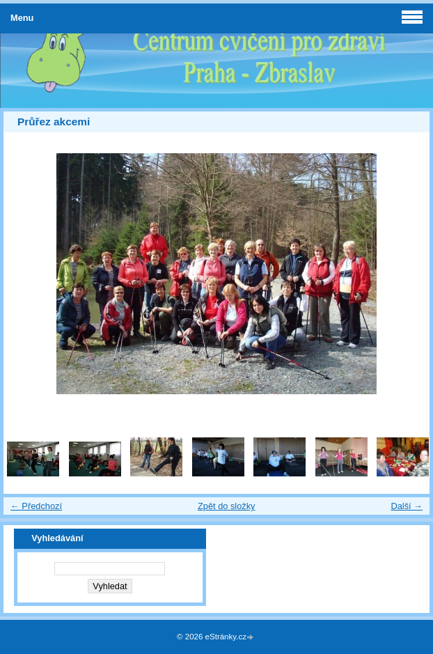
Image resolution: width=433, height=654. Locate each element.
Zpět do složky (226, 506)
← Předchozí (36, 506)
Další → (407, 506)
